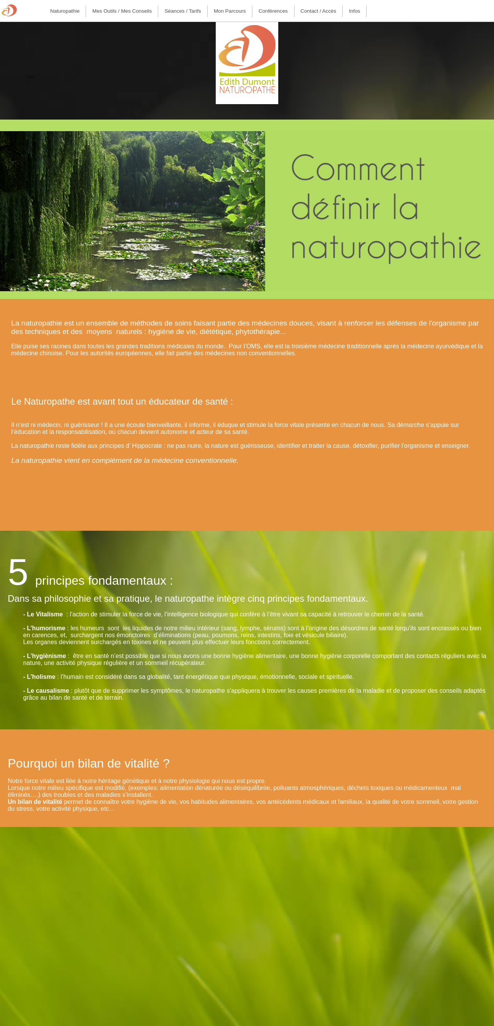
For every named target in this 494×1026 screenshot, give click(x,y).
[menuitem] (65, 11)
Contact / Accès (319, 11)
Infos (354, 11)
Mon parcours (230, 11)
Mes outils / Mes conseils (122, 11)
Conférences (273, 11)
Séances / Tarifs (182, 11)
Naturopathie (65, 11)
